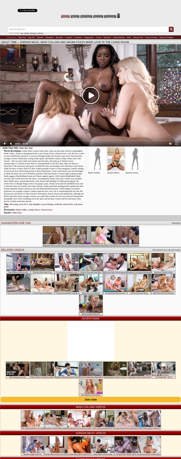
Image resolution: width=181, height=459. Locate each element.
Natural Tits (138, 37)
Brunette (59, 37)
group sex (40, 33)
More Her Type (26, 148)
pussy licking (47, 204)
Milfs (129, 37)
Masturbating (119, 37)
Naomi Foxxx (46, 210)
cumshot (26, 33)
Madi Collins (21, 210)
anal (21, 33)
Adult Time (9, 42)
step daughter (35, 204)
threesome (33, 33)
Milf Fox (90, 6)
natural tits (68, 204)
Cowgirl (68, 37)
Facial (98, 37)
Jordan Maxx (34, 210)
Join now (91, 399)
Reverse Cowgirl (166, 37)
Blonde (40, 37)
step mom (78, 204)
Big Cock (22, 37)
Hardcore (107, 37)
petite (6, 207)
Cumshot (78, 37)
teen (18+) (23, 204)
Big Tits (32, 37)
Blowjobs (49, 37)
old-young (13, 204)
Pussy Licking (151, 37)
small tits (58, 204)
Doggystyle (89, 37)
